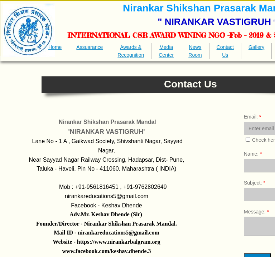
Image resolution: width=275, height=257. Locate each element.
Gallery (256, 47)
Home (55, 47)
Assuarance (89, 47)
